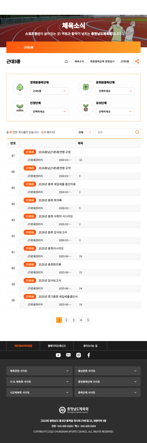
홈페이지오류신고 (57, 346)
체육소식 (79, 61)
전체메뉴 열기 (136, 7)
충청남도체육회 (23, 7)
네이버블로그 (68, 355)
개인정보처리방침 (23, 346)
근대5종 (12, 47)
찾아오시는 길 (90, 346)
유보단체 (101, 103)
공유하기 (137, 61)
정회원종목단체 (39, 82)
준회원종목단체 (105, 82)
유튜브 (58, 355)
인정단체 (35, 103)
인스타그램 (78, 355)
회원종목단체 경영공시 (102, 61)
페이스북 (89, 355)
